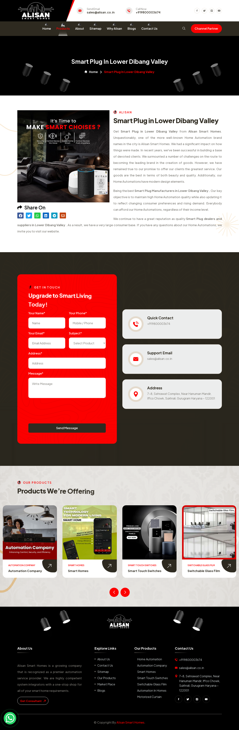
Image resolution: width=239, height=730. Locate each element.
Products (63, 28)
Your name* (36, 313)
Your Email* (36, 333)
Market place (106, 684)
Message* (35, 373)
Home (46, 28)
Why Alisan (114, 28)
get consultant (33, 701)
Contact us (105, 665)
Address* (35, 353)
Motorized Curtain (149, 697)
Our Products (106, 678)
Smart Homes (138, 571)
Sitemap (95, 28)
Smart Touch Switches (204, 571)
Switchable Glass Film (152, 684)
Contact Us (149, 28)
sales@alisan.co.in (101, 12)
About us (103, 659)
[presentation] (56, 409)
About (79, 28)
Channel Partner (206, 28)
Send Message (67, 428)
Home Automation (22, 571)
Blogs (132, 28)
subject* (75, 333)
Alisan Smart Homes (130, 722)
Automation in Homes (151, 690)
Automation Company (85, 571)
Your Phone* (78, 313)
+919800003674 (148, 12)
